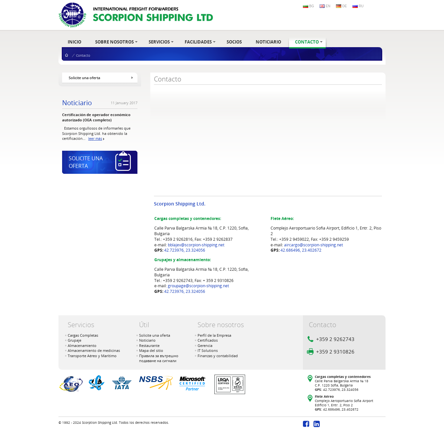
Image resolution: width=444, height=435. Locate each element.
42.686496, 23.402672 (300, 250)
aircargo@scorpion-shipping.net (313, 245)
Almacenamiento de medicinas (94, 350)
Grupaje (74, 340)
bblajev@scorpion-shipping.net (196, 245)
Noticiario (77, 103)
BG (311, 6)
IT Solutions (208, 350)
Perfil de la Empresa (214, 335)
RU (361, 6)
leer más (95, 138)
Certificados (208, 340)
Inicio (66, 55)
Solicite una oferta (154, 335)
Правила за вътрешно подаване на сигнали (158, 358)
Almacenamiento (82, 345)
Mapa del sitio (151, 350)
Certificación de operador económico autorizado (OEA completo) (96, 117)
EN (328, 6)
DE (344, 6)
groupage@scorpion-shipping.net (198, 286)
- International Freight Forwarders (135, 15)
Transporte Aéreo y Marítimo (92, 355)
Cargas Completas (83, 335)
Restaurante (149, 345)
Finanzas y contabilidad (218, 355)
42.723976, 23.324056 (184, 250)
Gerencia (205, 345)
